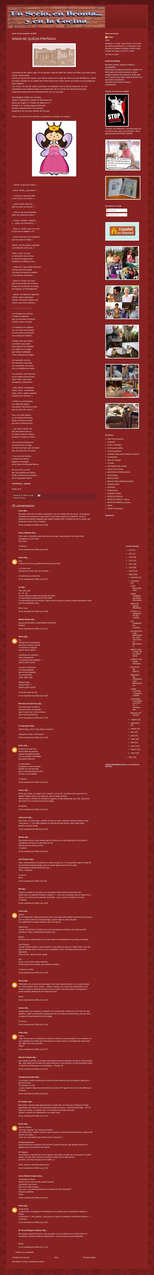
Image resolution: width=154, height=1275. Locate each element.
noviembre (135, 581)
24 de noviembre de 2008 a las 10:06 (33, 525)
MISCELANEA (113, 478)
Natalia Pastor (24, 619)
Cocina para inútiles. (115, 448)
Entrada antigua (89, 1257)
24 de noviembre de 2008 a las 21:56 (33, 738)
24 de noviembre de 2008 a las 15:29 (33, 696)
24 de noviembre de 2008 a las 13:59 (33, 611)
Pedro (21, 558)
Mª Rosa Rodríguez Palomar (30, 1230)
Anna (21, 511)
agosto (134, 729)
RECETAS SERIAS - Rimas (118, 499)
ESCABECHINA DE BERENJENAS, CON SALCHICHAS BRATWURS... (136, 638)
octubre (134, 720)
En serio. (110, 463)
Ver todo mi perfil (111, 54)
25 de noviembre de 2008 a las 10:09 (33, 903)
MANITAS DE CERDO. (135, 714)
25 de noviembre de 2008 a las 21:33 (33, 1116)
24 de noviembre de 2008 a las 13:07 (33, 579)
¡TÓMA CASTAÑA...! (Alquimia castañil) (136, 692)
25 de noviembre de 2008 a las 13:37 (33, 1049)
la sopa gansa (24, 726)
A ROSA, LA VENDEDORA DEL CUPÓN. (135, 614)
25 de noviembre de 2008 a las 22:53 (33, 1222)
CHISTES (111, 442)
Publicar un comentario (25, 1252)
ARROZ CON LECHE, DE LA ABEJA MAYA (136, 653)
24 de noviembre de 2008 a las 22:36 (33, 829)
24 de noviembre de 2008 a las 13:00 (33, 550)
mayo (133, 739)
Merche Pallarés (25, 1057)
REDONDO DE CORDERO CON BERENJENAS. (136, 680)
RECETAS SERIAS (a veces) (118, 502)
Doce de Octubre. (114, 460)
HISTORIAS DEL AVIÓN (117, 466)
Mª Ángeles (23, 1102)
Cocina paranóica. (114, 451)
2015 (131, 550)
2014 (131, 554)
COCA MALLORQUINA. (135, 588)
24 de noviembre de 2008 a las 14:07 (33, 629)
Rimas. (23, 498)
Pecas (21, 981)
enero (133, 753)
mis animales (112, 475)
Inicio (56, 1257)
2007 (131, 757)
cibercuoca (23, 817)
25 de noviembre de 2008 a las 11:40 (33, 1000)
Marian (21, 837)
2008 (131, 574)
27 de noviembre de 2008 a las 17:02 (33, 1247)
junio (133, 736)
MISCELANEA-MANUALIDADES (120, 481)
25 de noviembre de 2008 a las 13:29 (33, 1025)
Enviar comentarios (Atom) (33, 1262)
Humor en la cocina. (115, 469)
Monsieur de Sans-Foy (28, 704)
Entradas (111, 210)
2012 (131, 561)
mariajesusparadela (27, 1077)
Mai (20, 889)
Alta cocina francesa (115, 439)
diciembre (135, 577)
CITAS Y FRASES (114, 445)
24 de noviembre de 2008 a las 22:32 (33, 809)
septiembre (135, 723)
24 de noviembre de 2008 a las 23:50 (33, 851)
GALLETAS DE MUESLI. (135, 669)
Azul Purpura (24, 859)
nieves (21, 790)
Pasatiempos (112, 490)
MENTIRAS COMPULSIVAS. (118, 472)
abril (133, 742)
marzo (133, 746)
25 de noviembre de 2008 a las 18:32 (33, 1069)
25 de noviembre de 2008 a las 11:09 (33, 973)
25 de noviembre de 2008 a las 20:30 (33, 1094)
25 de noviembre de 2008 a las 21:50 (33, 1168)
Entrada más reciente (21, 1257)
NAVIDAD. (111, 487)
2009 (131, 571)
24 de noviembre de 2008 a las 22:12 (33, 782)
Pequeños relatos (114, 493)
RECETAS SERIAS (115, 496)
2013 (131, 557)
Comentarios (113, 215)
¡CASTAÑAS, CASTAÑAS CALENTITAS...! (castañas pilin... (136, 704)
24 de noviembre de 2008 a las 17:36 (33, 718)
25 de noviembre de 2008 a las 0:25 (33, 881)
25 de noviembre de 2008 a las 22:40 (33, 1198)
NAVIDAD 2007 (113, 484)
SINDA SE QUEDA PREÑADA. (136, 606)
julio (132, 732)
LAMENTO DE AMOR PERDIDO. (136, 661)
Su (20, 587)
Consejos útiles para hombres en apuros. (123, 454)
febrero (134, 749)
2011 (131, 564)
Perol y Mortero (25, 533)
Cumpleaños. (112, 457)
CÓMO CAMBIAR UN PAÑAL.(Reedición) (136, 597)
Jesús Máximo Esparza (28, 1176)
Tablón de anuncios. (115, 508)
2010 (131, 567)
